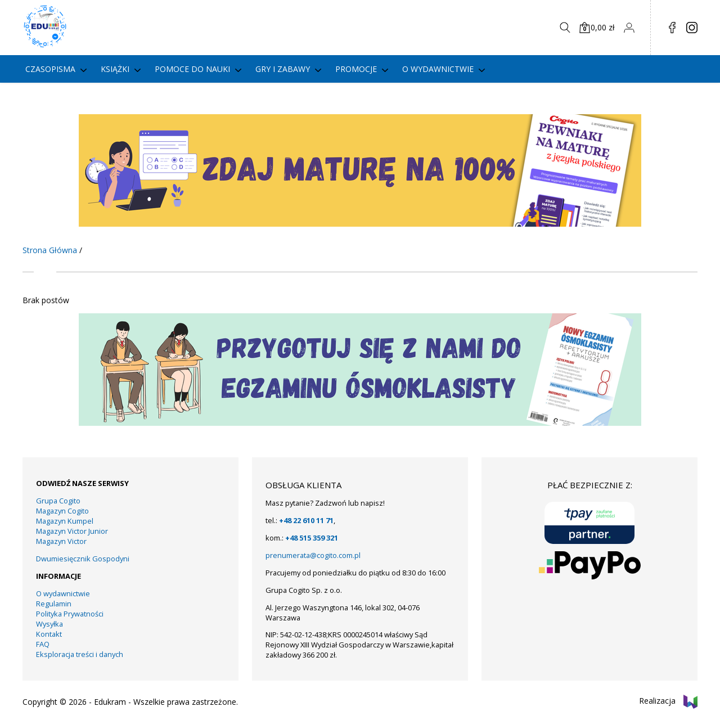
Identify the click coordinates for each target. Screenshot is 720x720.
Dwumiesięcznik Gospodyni (82, 559)
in (692, 27)
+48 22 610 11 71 (306, 520)
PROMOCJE (356, 69)
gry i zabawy (282, 69)
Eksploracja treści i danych (79, 654)
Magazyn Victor (61, 541)
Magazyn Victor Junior (72, 531)
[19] (360, 422)
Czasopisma (50, 69)
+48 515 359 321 (311, 538)
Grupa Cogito (58, 501)
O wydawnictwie (438, 69)
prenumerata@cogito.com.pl (313, 555)
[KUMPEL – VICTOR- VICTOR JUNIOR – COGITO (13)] (360, 223)
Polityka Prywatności (70, 614)
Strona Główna (49, 250)
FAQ (43, 644)
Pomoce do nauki (192, 69)
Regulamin (53, 603)
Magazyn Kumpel (64, 521)
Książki (115, 69)
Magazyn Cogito (62, 511)
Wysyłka (49, 624)
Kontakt (49, 634)
